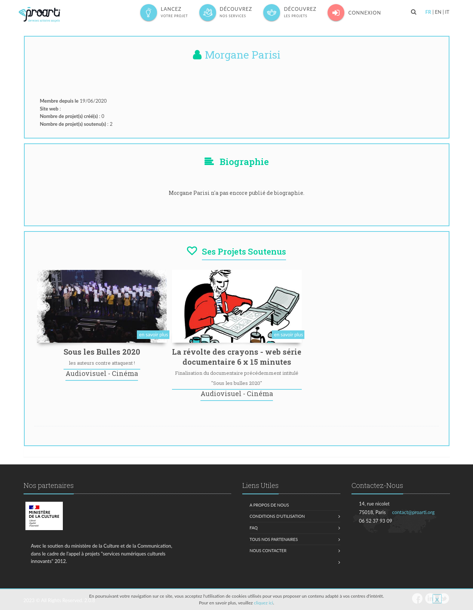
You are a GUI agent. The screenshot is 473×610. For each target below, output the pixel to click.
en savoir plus (153, 334)
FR (428, 12)
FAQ (254, 527)
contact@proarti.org (413, 512)
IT (447, 12)
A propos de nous (269, 504)
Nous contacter (268, 550)
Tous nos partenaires (274, 539)
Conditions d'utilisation (277, 516)
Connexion (354, 12)
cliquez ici (263, 603)
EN (438, 12)
